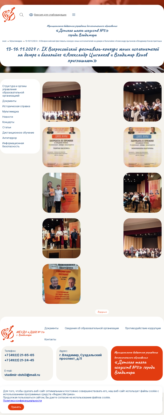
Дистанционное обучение (18, 132)
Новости (7, 116)
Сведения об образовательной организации (92, 328)
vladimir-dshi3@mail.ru (22, 375)
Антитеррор (9, 137)
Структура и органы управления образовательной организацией (14, 90)
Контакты (50, 339)
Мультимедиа (10, 111)
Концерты (8, 122)
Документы (9, 101)
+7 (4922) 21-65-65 (19, 355)
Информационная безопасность (13, 145)
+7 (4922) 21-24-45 (19, 360)
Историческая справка (16, 106)
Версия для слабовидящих (50, 14)
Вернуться (102, 311)
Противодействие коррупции (143, 328)
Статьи (6, 127)
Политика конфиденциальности (22, 400)
